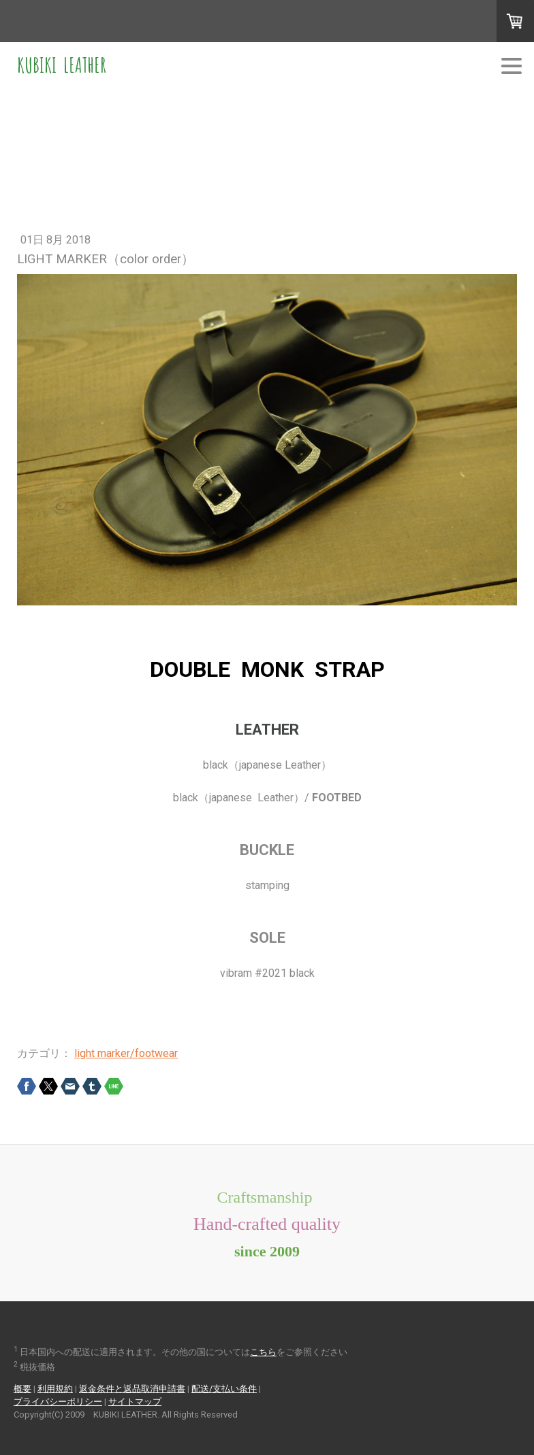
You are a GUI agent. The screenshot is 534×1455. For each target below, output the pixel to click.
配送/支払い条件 (224, 1389)
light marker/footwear (126, 1053)
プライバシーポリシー (58, 1402)
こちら (263, 1352)
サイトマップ (134, 1402)
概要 (22, 1389)
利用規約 (55, 1389)
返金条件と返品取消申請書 (132, 1389)
